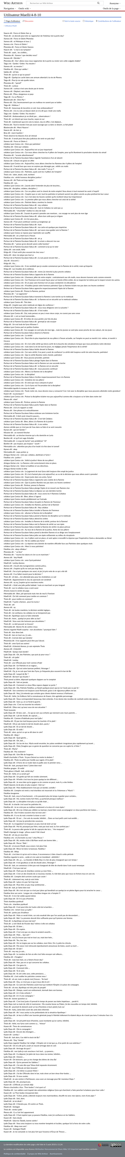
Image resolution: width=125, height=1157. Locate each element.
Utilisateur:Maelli (11, 26)
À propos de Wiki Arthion (37, 1154)
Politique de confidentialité (14, 1154)
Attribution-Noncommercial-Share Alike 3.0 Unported (56, 1149)
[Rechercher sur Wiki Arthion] (65, 3)
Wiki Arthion (13, 3)
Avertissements (56, 1154)
